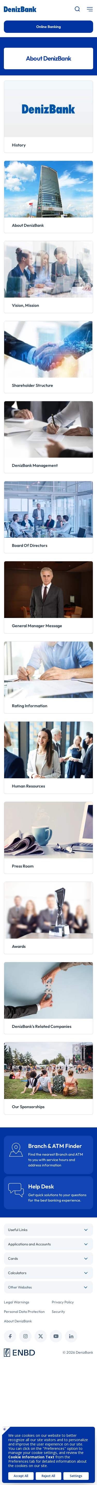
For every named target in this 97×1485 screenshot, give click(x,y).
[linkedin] (71, 1336)
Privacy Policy (63, 1302)
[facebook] (10, 1336)
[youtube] (56, 1336)
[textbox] (48, 1287)
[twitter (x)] (40, 1336)
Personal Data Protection (24, 1311)
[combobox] (48, 1287)
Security (58, 1311)
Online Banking (48, 26)
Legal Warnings (16, 1302)
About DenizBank (18, 1321)
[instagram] (25, 1336)
